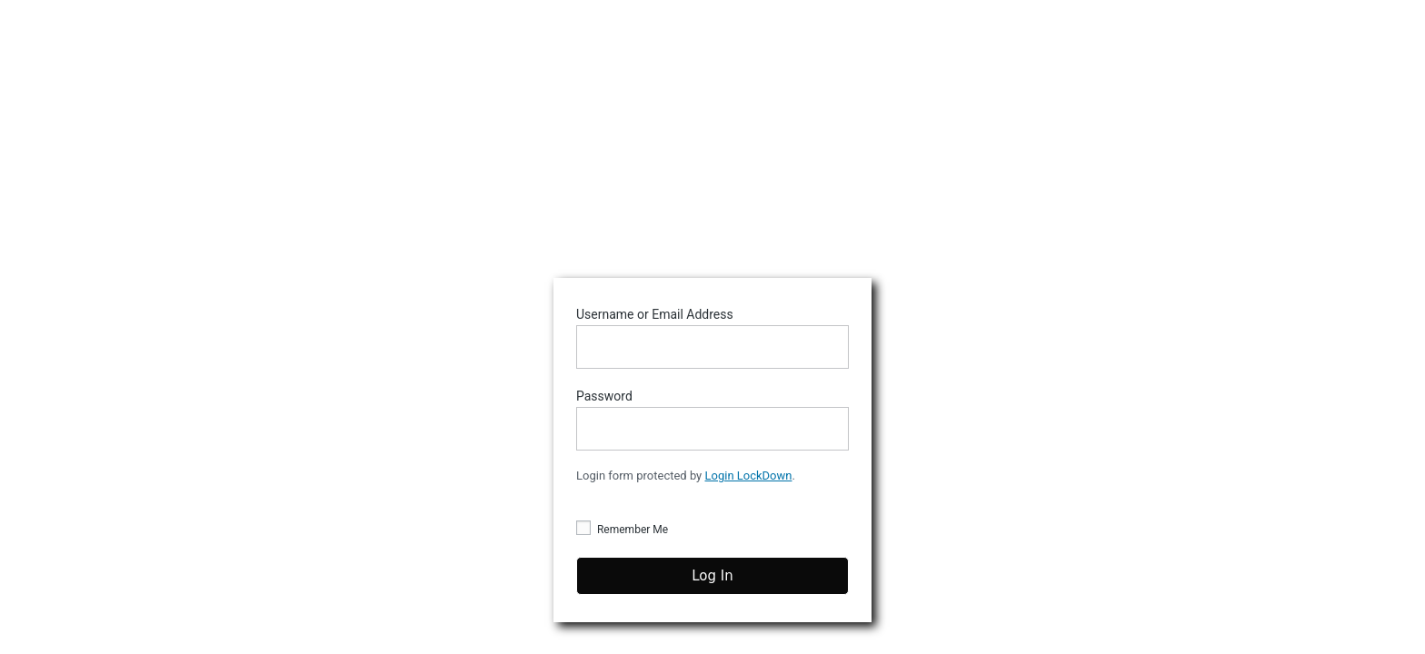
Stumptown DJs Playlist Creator (712, 150)
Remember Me (622, 528)
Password (712, 420)
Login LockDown (748, 475)
